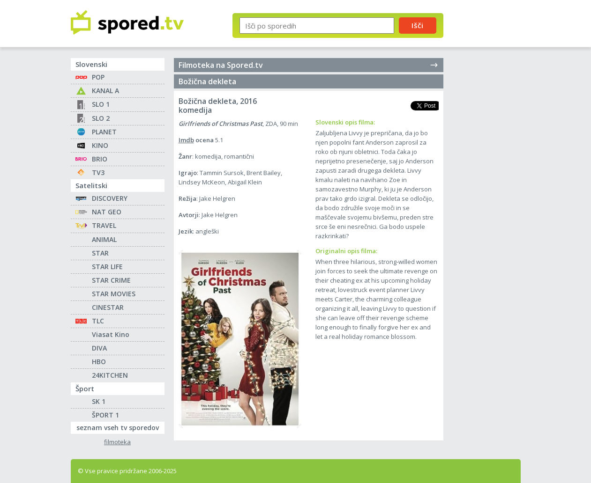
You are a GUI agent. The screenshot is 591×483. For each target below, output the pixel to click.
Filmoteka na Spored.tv (309, 65)
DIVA (99, 348)
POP (98, 77)
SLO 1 (101, 104)
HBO (99, 361)
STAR (100, 253)
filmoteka (117, 442)
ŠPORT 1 (105, 414)
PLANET (104, 131)
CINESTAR (108, 307)
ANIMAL (104, 239)
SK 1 (98, 401)
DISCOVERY (109, 198)
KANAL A (105, 90)
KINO (100, 145)
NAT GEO (106, 211)
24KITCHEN (110, 375)
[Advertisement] (490, 153)
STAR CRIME (111, 280)
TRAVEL (104, 225)
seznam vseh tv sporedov (120, 427)
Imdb (186, 140)
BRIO (99, 158)
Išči (417, 25)
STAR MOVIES (113, 293)
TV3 (98, 172)
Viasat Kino (110, 334)
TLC (98, 320)
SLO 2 (101, 118)
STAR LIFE (107, 266)
